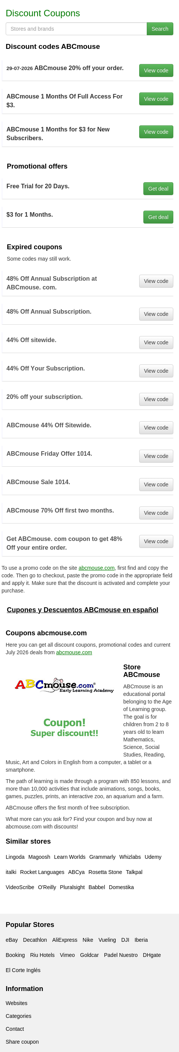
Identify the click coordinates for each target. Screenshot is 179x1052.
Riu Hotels (42, 955)
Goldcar (89, 955)
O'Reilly (47, 887)
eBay (12, 940)
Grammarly (102, 857)
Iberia (141, 940)
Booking (15, 955)
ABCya (76, 872)
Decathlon (35, 940)
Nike (88, 940)
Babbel (96, 887)
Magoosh (39, 857)
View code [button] (156, 70)
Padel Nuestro (121, 955)
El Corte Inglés (23, 970)
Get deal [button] (158, 189)
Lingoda (15, 857)
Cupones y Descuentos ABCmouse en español (82, 610)
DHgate (152, 955)
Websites (16, 1003)
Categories (18, 1016)
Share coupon (22, 1042)
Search (160, 29)
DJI (125, 940)
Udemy (152, 857)
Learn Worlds (69, 857)
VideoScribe (20, 887)
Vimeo (67, 955)
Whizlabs (130, 857)
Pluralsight (72, 887)
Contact (15, 1029)
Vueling (107, 940)
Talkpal (134, 872)
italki (11, 872)
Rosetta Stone (105, 872)
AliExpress (64, 940)
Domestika (121, 887)
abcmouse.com (97, 568)
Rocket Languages (42, 872)
